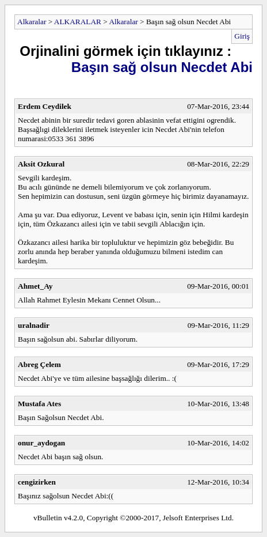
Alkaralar (31, 21)
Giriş (242, 36)
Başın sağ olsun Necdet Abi (162, 67)
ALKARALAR (77, 21)
